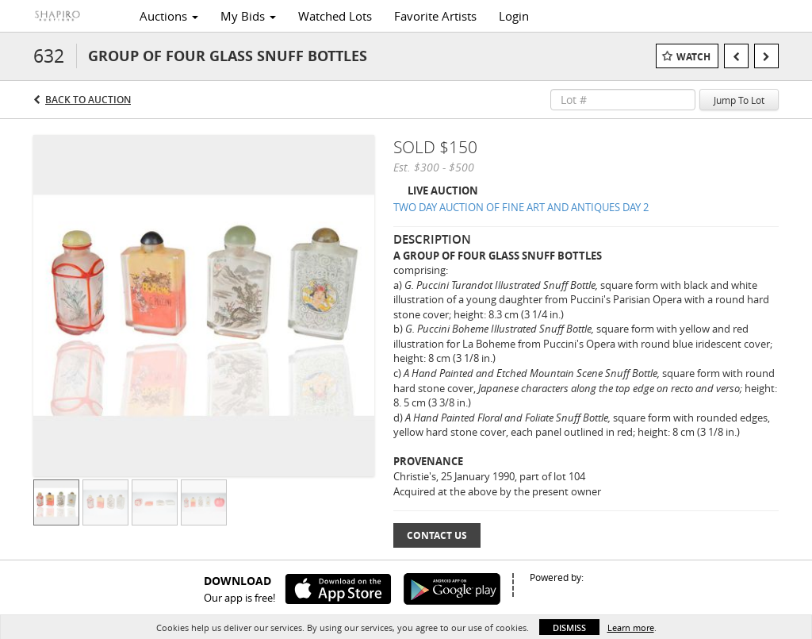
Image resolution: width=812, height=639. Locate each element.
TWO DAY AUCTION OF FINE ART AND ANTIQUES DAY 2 (521, 207)
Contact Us (437, 535)
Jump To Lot (739, 100)
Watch (693, 57)
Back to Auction (88, 99)
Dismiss (569, 627)
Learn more (630, 627)
